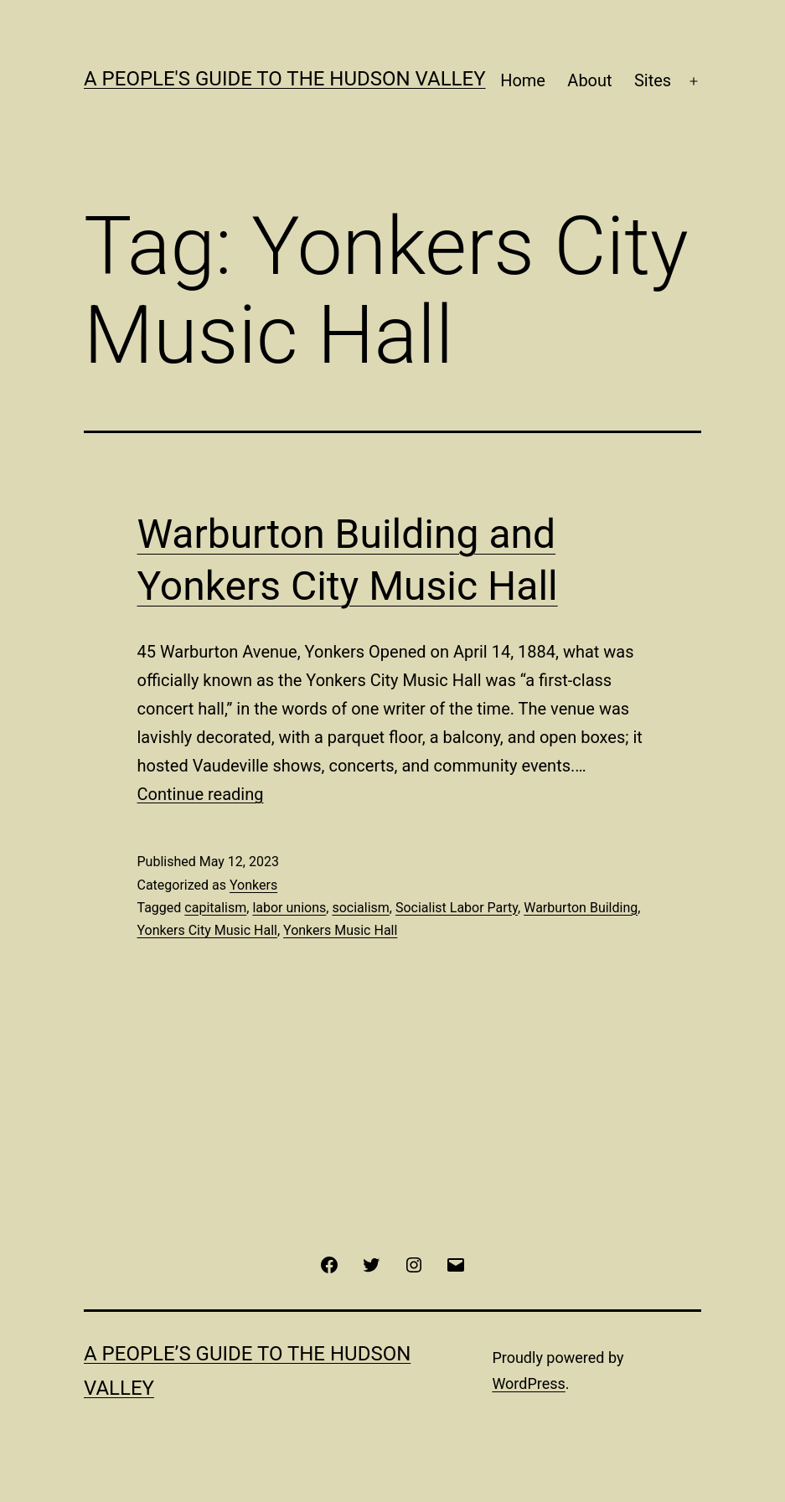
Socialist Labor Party (456, 908)
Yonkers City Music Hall (207, 930)
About (589, 80)
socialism (360, 908)
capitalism (215, 908)
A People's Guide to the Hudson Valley (285, 78)
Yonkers (253, 885)
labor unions (289, 908)
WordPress (528, 1383)
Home (522, 80)
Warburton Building (581, 908)
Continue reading (200, 794)
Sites (652, 80)
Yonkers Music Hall (340, 930)
